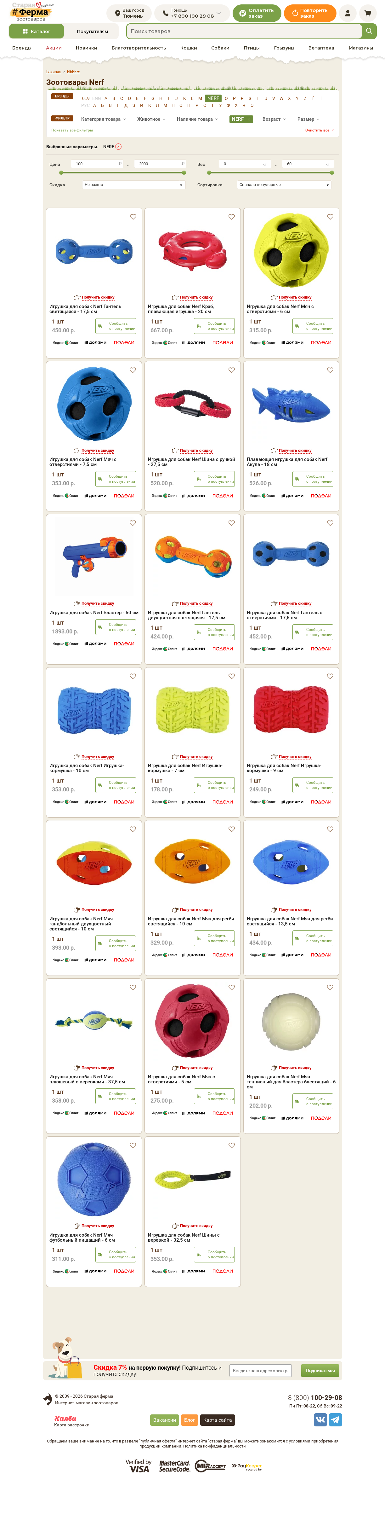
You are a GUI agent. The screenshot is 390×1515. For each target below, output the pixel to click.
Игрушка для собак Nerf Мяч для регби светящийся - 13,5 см (290, 954)
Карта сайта (217, 1452)
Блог (189, 1452)
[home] (37, 14)
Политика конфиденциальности (214, 1478)
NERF (108, 152)
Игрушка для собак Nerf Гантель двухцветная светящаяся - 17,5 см (186, 648)
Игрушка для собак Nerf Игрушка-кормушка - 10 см (86, 800)
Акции (54, 54)
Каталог (41, 37)
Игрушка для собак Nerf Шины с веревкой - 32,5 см (184, 1270)
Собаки (220, 54)
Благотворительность (139, 54)
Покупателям (92, 37)
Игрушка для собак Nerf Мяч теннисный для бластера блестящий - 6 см (291, 1114)
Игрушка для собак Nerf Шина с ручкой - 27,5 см (191, 494)
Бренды (21, 54)
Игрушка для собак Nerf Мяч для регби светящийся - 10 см (191, 954)
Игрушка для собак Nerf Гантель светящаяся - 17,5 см (85, 304)
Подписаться (317, 1403)
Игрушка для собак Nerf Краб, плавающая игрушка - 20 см (181, 304)
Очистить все (317, 136)
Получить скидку (98, 292)
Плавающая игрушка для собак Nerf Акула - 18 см (287, 494)
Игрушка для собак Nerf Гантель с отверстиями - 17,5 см (284, 648)
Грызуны (284, 54)
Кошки (188, 54)
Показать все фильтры (72, 136)
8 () (315, 1430)
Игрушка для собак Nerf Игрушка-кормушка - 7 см (185, 800)
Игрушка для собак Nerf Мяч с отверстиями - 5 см (181, 1112)
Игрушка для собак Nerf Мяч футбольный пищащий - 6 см (82, 1270)
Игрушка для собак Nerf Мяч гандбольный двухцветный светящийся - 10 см (81, 956)
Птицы (252, 54)
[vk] (319, 1452)
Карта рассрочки (71, 1457)
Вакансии (164, 1452)
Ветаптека (321, 54)
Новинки (86, 54)
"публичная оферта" (158, 1473)
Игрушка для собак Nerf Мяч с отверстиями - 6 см (280, 304)
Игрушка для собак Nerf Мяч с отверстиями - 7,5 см (82, 494)
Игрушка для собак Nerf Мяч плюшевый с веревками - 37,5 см (87, 1112)
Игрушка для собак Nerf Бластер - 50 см (93, 645)
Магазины (361, 54)
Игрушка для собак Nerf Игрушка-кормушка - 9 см (284, 800)
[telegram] (334, 1452)
